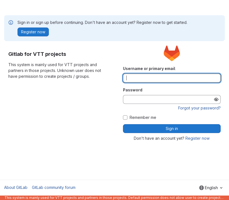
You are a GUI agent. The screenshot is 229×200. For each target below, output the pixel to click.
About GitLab (15, 187)
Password (132, 90)
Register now (197, 138)
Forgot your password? (199, 108)
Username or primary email (149, 68)
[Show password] (216, 99)
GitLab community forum (54, 187)
